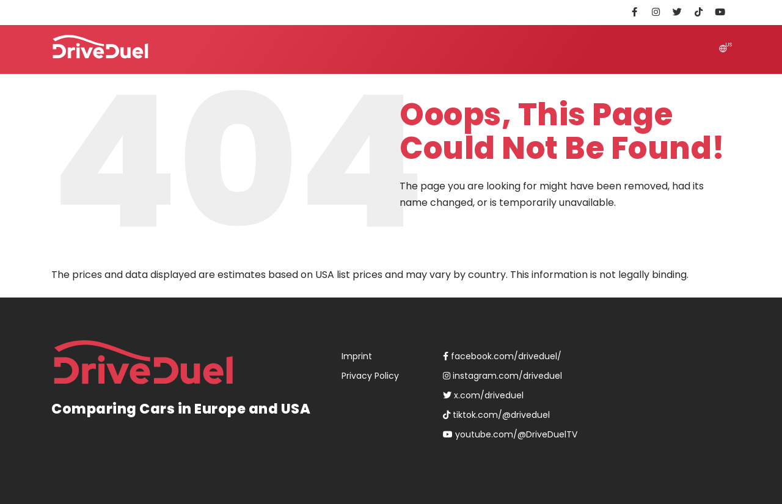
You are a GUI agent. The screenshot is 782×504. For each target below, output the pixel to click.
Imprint (357, 356)
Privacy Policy (370, 376)
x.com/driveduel (483, 395)
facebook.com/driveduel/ (502, 356)
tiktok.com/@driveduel (496, 415)
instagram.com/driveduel (502, 376)
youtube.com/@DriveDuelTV (510, 434)
